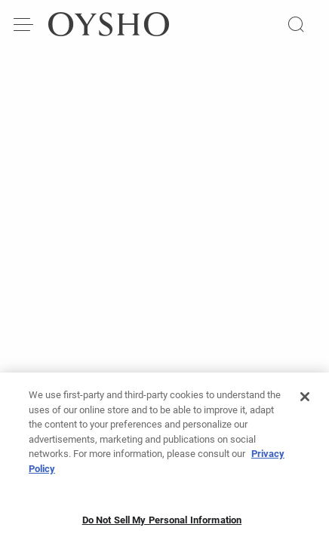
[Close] (304, 399)
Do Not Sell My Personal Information (162, 523)
